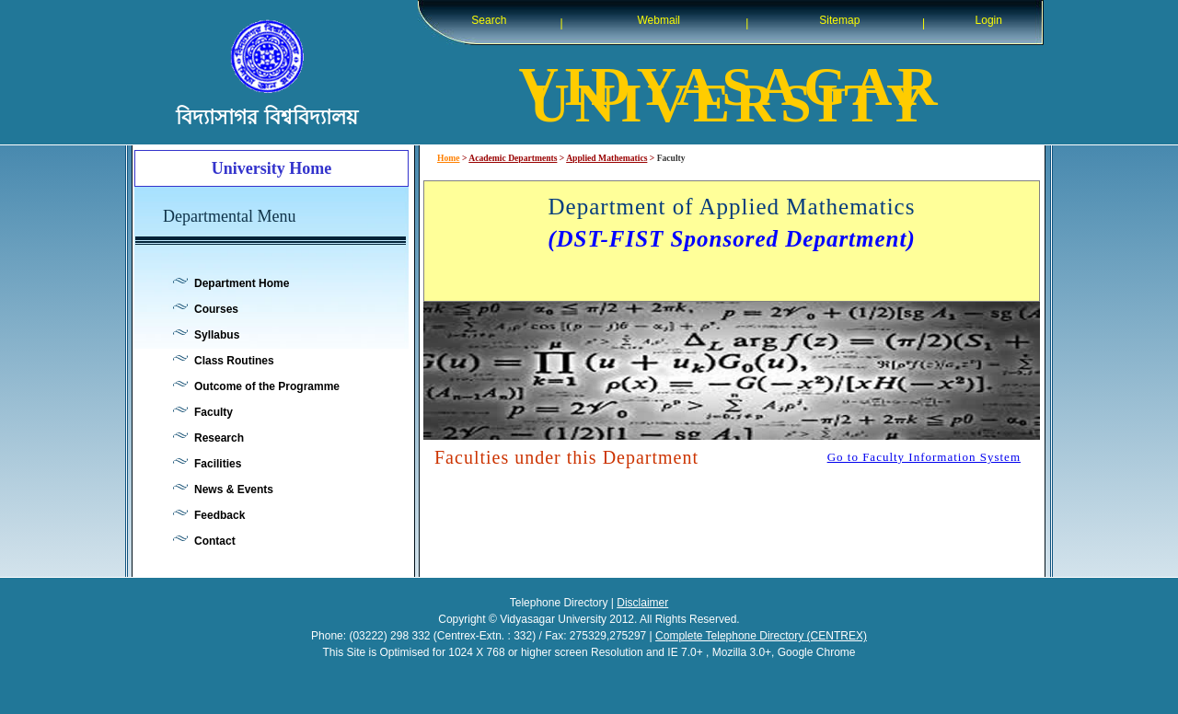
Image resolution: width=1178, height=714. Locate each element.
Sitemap (839, 20)
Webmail (659, 20)
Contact (215, 541)
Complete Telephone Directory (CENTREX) (761, 635)
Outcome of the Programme (267, 386)
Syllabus (216, 334)
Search (488, 20)
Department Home (241, 283)
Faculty (213, 412)
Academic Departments (512, 158)
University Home (271, 168)
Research (219, 438)
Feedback (219, 515)
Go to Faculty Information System (924, 457)
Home (448, 158)
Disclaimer (642, 602)
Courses (216, 309)
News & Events (233, 489)
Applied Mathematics (606, 158)
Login (989, 20)
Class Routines (234, 360)
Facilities (217, 463)
